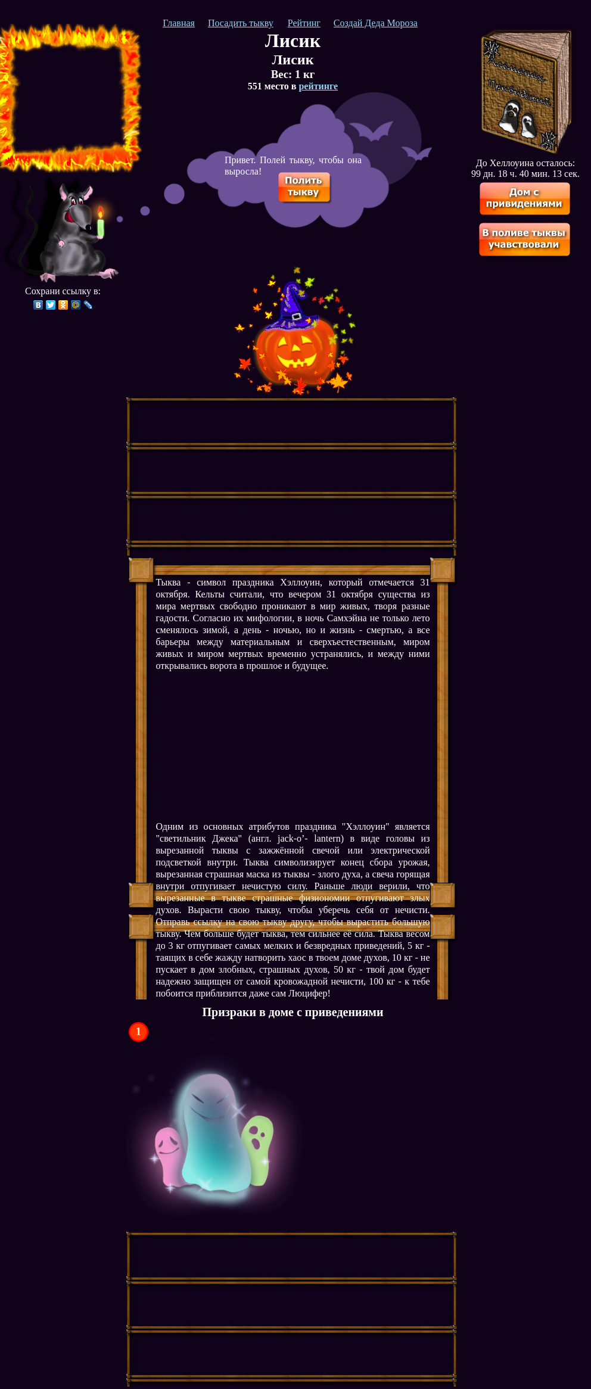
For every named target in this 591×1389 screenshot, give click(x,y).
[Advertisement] (67, 98)
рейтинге (318, 86)
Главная (179, 23)
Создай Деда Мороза (376, 23)
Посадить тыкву (240, 23)
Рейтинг (304, 23)
